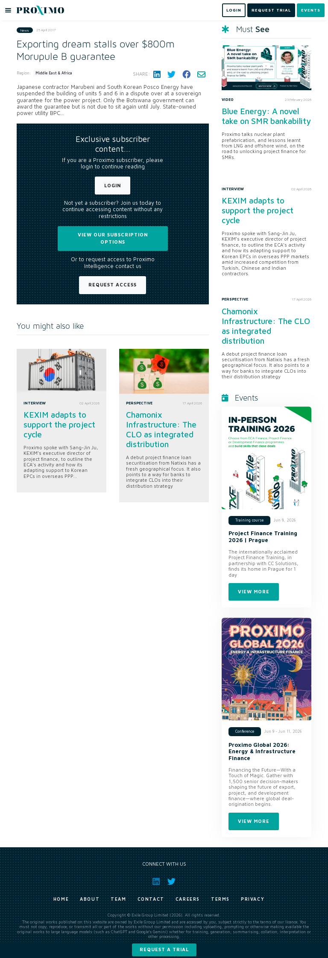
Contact (151, 899)
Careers (188, 899)
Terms (220, 899)
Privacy (252, 899)
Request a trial (164, 949)
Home (61, 899)
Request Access (112, 284)
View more (253, 591)
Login (112, 185)
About (90, 899)
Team (118, 899)
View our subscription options (113, 238)
